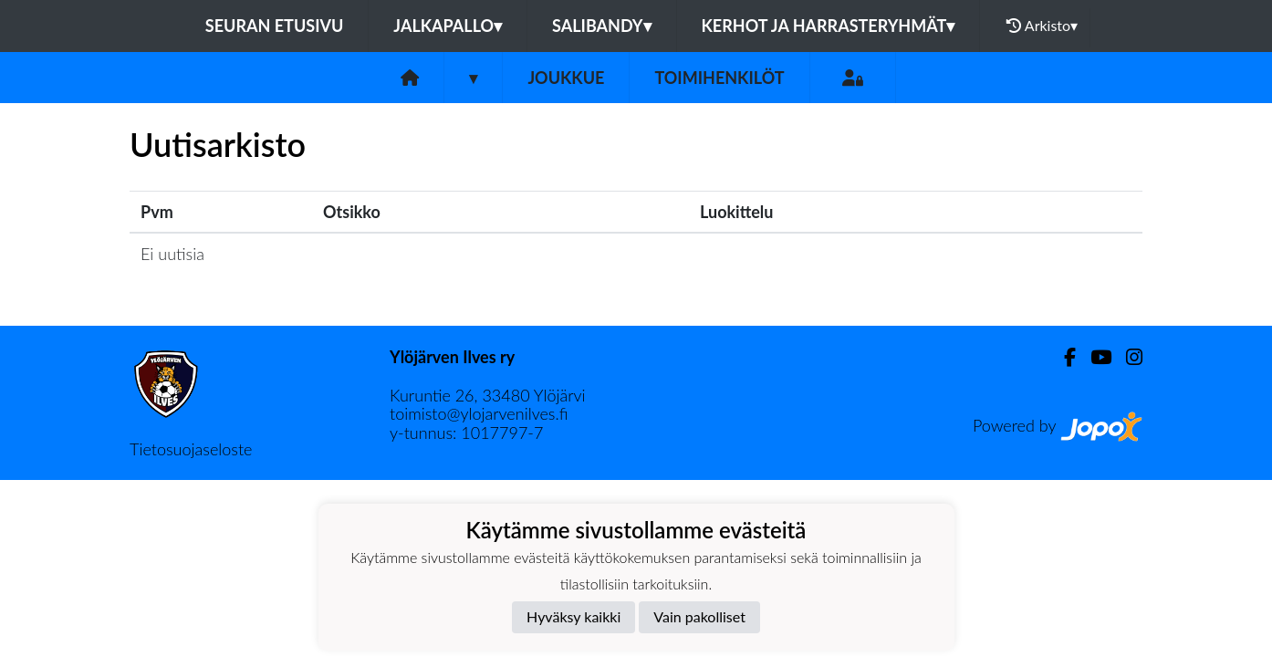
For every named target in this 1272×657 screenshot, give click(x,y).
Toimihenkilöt (719, 78)
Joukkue (565, 78)
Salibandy (601, 26)
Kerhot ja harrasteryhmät (828, 26)
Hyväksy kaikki (573, 616)
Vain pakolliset (699, 616)
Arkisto (1042, 25)
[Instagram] (1126, 357)
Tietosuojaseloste (191, 449)
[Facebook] (1062, 357)
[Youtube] (1093, 357)
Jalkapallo (447, 26)
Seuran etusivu (274, 26)
